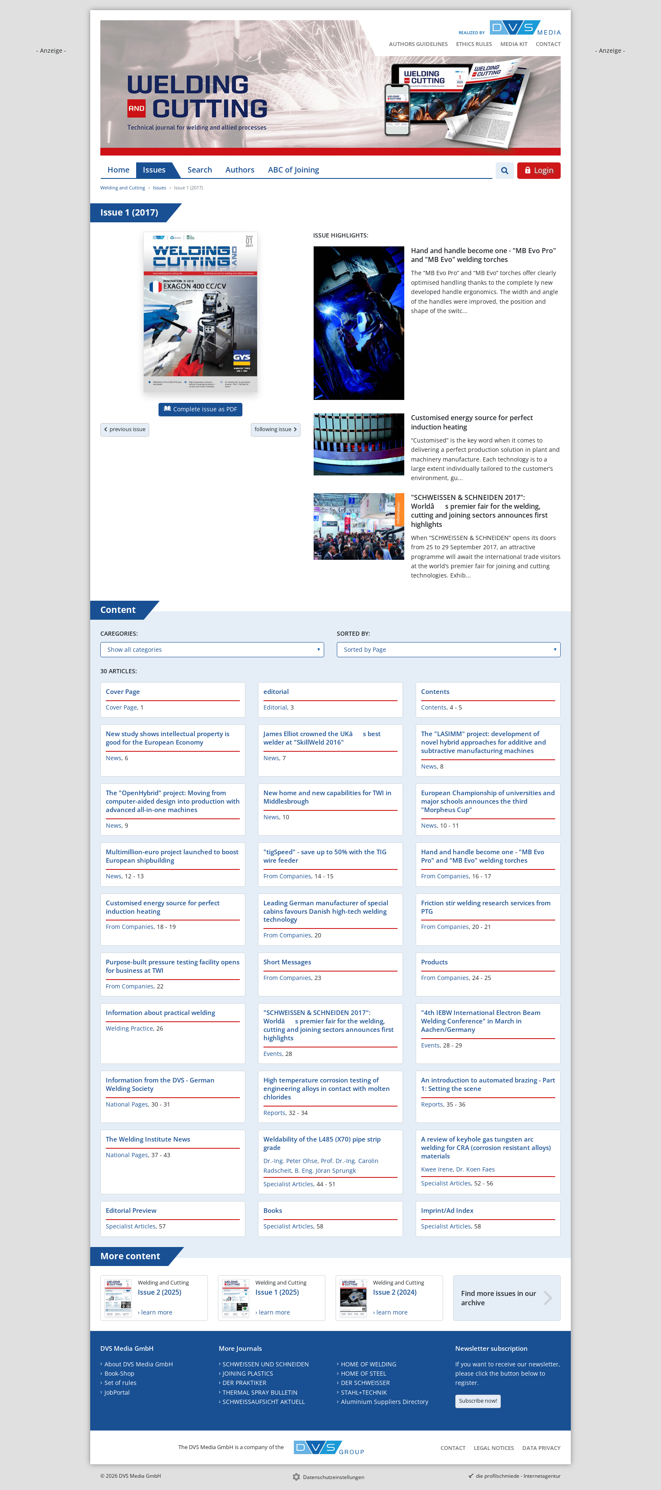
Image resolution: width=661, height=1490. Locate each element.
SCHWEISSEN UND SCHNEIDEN (266, 1364)
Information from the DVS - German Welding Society (160, 1084)
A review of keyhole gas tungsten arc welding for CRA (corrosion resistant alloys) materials (486, 1147)
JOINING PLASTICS (248, 1373)
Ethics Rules (474, 44)
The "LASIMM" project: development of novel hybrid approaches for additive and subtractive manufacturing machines (483, 742)
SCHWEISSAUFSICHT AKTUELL (264, 1402)
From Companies (287, 876)
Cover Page (123, 691)
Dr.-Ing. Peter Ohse (290, 1161)
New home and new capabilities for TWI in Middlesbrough (327, 796)
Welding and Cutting (122, 187)
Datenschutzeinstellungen (333, 1477)
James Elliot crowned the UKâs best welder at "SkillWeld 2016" (322, 737)
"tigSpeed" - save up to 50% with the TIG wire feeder (325, 856)
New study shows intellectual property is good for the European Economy (167, 737)
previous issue (124, 429)
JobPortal (117, 1392)
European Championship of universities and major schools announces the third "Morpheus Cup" (488, 801)
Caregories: (119, 633)
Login (539, 170)
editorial (276, 691)
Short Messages (287, 962)
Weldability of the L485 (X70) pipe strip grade (322, 1143)
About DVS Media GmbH (139, 1364)
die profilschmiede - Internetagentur (518, 1475)
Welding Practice (129, 1028)
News (113, 758)
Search (200, 170)
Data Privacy (541, 1448)
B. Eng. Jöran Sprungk (325, 1170)
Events (272, 1054)
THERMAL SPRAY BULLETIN (260, 1392)
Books (272, 1210)
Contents (435, 691)
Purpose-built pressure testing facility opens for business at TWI (172, 966)
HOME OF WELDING (368, 1364)
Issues (154, 170)
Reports (274, 1113)
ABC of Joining (293, 170)
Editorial (275, 707)
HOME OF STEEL (363, 1373)
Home (118, 170)
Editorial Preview (131, 1210)
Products (434, 962)
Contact (548, 44)
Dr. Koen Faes (475, 1169)
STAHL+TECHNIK (364, 1392)
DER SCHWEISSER (365, 1383)
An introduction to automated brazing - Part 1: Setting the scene (488, 1084)
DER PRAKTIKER (244, 1383)
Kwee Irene (437, 1169)
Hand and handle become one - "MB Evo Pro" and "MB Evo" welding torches (483, 255)
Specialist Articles (288, 1184)
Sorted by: (353, 633)
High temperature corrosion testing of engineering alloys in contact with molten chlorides (326, 1088)
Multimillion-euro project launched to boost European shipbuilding (172, 856)
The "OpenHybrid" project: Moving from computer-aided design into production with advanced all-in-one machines (173, 801)
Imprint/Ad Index (447, 1210)
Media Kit (513, 44)
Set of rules (121, 1383)
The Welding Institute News (148, 1139)
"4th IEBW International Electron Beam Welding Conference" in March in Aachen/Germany (480, 1021)
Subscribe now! (478, 1400)
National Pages (127, 1104)
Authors (240, 170)
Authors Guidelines (418, 44)
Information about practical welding (160, 1012)
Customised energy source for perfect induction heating (472, 422)
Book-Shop (119, 1373)
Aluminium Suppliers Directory (384, 1402)
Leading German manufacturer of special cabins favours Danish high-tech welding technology (325, 911)
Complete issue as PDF (200, 409)
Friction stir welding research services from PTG (486, 907)
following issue (276, 429)
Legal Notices (494, 1448)
